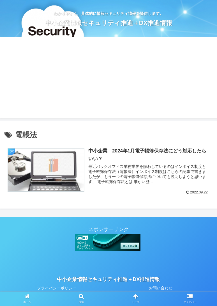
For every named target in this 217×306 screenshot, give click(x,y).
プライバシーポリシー (56, 288)
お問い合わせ (160, 288)
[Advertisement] (108, 79)
